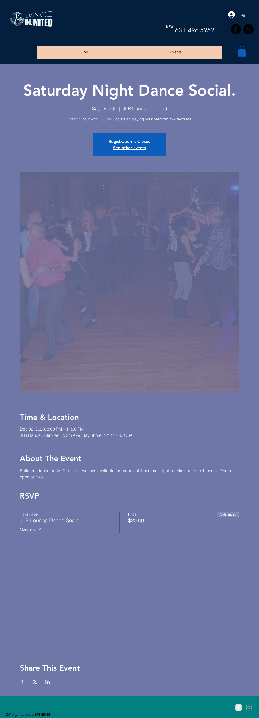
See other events (129, 147)
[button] (242, 51)
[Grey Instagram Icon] (249, 707)
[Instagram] (248, 29)
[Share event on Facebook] (22, 682)
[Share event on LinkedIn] (47, 682)
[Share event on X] (35, 682)
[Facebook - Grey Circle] (238, 707)
